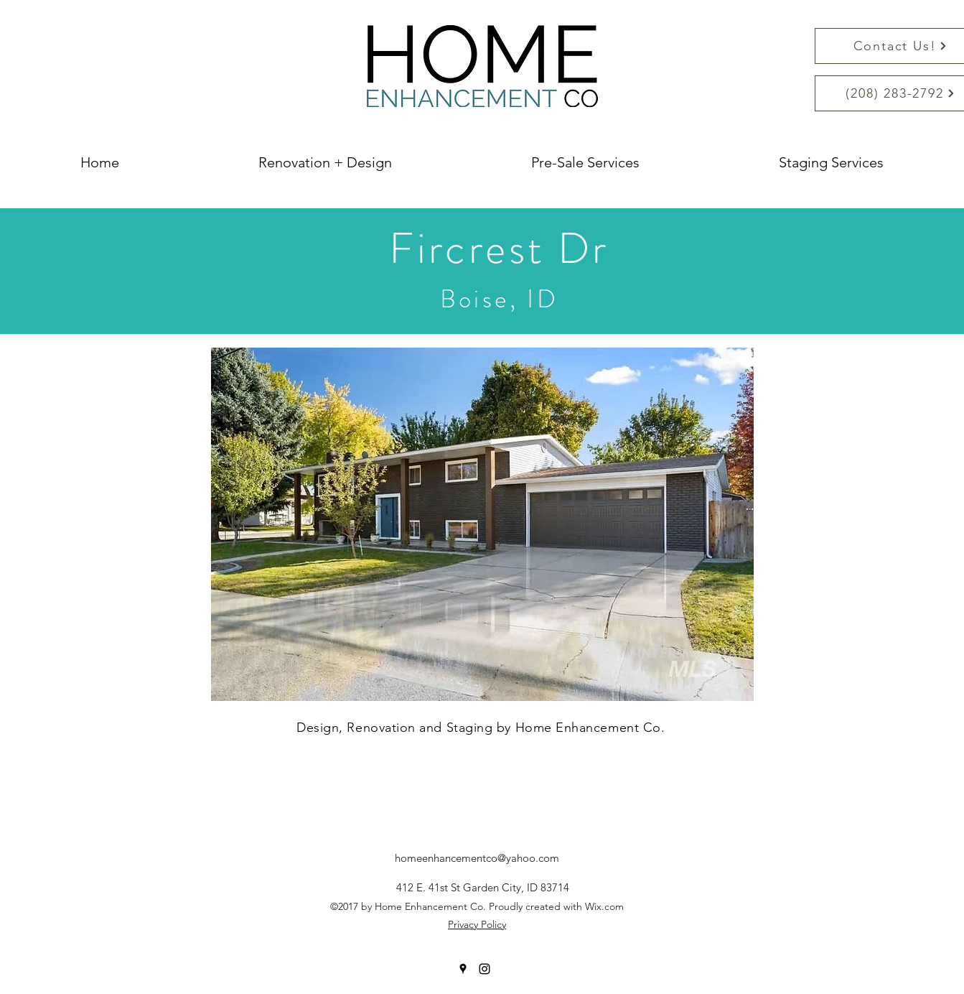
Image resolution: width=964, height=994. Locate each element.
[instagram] (484, 969)
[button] (482, 524)
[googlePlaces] (463, 969)
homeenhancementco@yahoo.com (477, 858)
